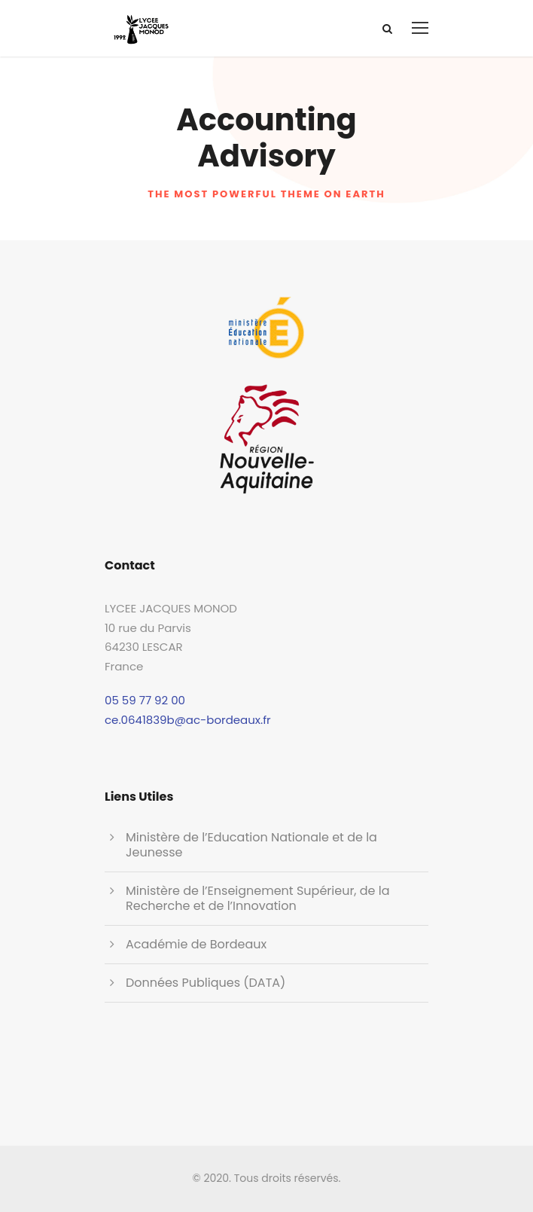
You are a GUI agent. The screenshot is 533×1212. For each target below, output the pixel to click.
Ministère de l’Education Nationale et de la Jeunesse (251, 845)
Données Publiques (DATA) (205, 982)
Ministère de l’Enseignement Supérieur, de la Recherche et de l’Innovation (258, 898)
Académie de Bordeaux (196, 944)
